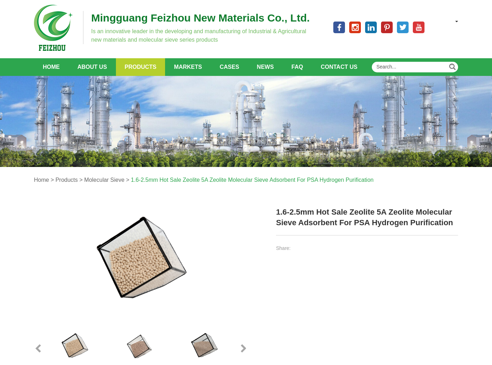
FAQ (297, 67)
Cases (229, 67)
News (265, 67)
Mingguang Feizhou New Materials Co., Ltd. (200, 18)
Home (51, 67)
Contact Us (339, 67)
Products (141, 67)
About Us (92, 67)
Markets (188, 67)
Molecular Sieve (104, 180)
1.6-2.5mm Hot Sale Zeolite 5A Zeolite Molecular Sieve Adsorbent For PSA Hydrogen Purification (252, 180)
